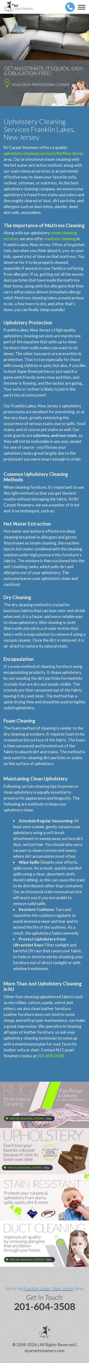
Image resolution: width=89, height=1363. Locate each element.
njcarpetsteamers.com (44, 1350)
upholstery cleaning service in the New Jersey (44, 153)
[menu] (81, 7)
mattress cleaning (60, 238)
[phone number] (70, 7)
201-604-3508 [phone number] (44, 1306)
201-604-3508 (50, 1055)
